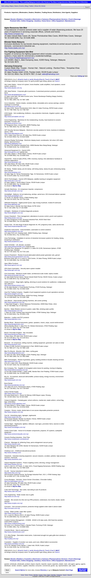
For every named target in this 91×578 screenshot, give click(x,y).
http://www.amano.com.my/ (13, 218)
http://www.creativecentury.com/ (14, 523)
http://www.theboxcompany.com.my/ (16, 370)
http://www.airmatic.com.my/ (13, 191)
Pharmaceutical (54, 19)
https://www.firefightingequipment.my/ (19, 58)
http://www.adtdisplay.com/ (13, 143)
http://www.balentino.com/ (12, 319)
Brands (13, 19)
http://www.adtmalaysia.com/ (13, 133)
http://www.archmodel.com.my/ (14, 275)
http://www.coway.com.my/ (13, 513)
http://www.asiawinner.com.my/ (14, 302)
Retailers (20, 19)
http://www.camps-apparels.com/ (15, 403)
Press (45, 575)
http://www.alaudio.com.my (13, 88)
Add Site (36, 575)
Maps (11, 6)
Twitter (31, 6)
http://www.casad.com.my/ (12, 417)
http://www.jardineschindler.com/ (14, 246)
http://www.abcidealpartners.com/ (15, 94)
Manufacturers (70, 21)
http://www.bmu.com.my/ (12, 361)
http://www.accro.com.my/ (12, 106)
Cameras (45, 19)
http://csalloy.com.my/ (11, 539)
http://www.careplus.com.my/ (13, 412)
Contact (41, 575)
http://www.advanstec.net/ (12, 162)
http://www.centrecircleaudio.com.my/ (16, 434)
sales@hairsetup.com (50, 74)
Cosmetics (28, 19)
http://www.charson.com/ (12, 444)
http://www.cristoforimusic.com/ (14, 532)
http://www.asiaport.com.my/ (13, 294)
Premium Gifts (15, 21)
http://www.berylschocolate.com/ (14, 334)
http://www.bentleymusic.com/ (14, 324)
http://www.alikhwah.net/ (12, 204)
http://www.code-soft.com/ (12, 491)
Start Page (69, 570)
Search (57, 81)
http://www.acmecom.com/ (13, 123)
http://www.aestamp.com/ (12, 172)
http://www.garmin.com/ (12, 152)
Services (64, 19)
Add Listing (4, 6)
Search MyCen (20, 570)
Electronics (37, 19)
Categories (59, 575)
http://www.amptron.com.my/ (13, 231)
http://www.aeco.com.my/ (12, 181)
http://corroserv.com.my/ (12, 508)
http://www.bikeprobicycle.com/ (14, 353)
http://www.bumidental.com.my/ (14, 385)
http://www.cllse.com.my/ (12, 473)
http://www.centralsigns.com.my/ (14, 427)
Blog (26, 6)
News (16, 6)
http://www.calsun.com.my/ (13, 393)
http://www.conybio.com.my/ (13, 503)
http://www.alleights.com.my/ (13, 213)
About (48, 575)
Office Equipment (58, 21)
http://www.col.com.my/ (11, 496)
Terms (26, 575)
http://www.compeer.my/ (14, 34)
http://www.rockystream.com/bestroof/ (16, 439)
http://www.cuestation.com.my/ (14, 544)
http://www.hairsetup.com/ (14, 70)
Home (43, 6)
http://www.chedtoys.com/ (12, 452)
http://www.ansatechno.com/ (13, 241)
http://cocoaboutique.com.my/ (14, 481)
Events (21, 6)
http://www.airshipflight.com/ (13, 196)
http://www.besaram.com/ (12, 344)
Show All (37, 6)
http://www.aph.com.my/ (12, 270)
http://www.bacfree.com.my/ (13, 311)
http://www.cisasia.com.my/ (13, 464)
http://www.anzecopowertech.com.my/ (16, 257)
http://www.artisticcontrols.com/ (14, 285)
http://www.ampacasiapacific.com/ (15, 226)
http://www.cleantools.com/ (13, 459)
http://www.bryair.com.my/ (12, 380)
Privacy (31, 575)
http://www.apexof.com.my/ (13, 265)
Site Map (53, 575)
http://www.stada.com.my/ (14, 48)
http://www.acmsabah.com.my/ (14, 116)
